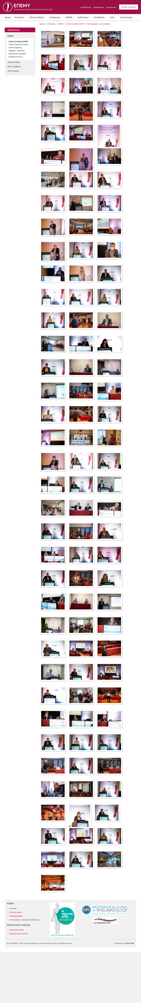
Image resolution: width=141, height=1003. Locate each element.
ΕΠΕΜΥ (61, 24)
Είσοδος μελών (16, 912)
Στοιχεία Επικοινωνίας (19, 934)
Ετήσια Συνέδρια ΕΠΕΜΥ (75, 24)
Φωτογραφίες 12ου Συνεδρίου (98, 24)
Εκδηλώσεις (51, 24)
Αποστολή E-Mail (17, 930)
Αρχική (41, 24)
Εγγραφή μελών (16, 916)
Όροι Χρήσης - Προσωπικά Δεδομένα (24, 920)
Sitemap (13, 908)
